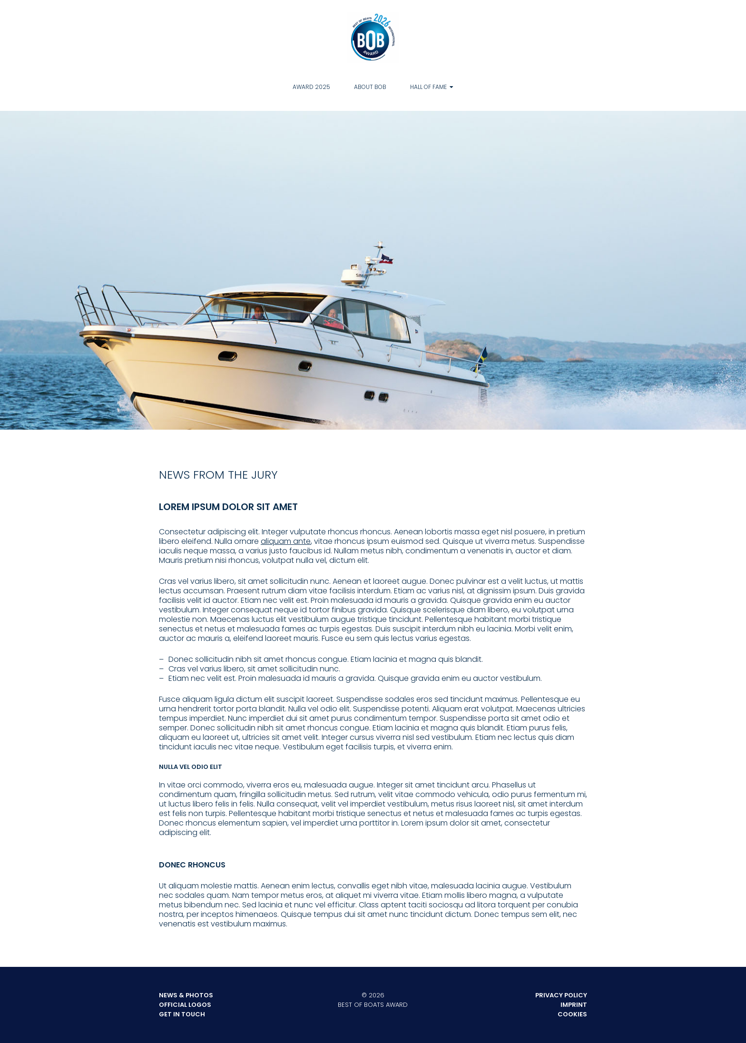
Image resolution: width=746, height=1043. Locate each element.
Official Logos (185, 1004)
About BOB (370, 87)
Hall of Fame (428, 87)
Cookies (572, 1014)
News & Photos (186, 995)
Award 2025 (311, 87)
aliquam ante (286, 541)
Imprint (573, 1004)
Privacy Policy (561, 995)
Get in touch (182, 1014)
